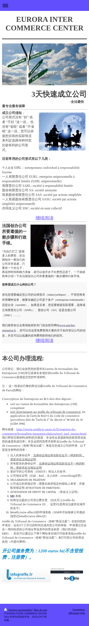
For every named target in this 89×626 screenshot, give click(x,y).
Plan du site (40, 610)
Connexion (78, 609)
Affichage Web (77, 613)
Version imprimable (18, 610)
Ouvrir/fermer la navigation (44, 5)
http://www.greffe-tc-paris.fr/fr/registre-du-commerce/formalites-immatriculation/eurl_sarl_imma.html (44, 431)
